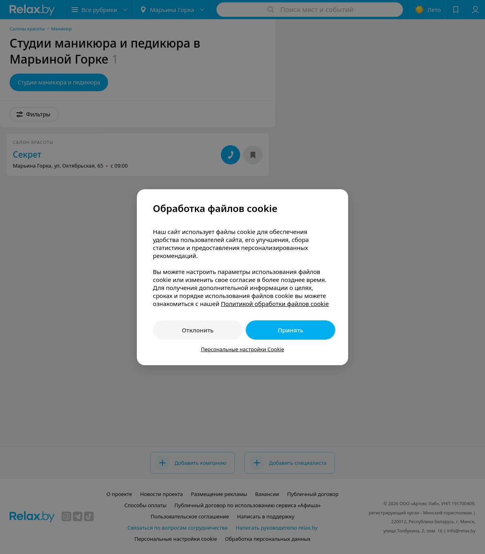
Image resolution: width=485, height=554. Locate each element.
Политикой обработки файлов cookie (275, 304)
